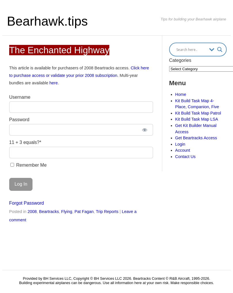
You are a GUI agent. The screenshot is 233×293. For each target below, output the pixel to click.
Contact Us (185, 156)
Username (19, 97)
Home (180, 94)
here (53, 83)
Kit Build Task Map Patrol (198, 113)
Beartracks (49, 211)
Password (19, 119)
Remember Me (28, 165)
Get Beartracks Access (196, 138)
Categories (180, 60)
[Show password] (145, 130)
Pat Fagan (84, 211)
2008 (32, 211)
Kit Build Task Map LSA (196, 119)
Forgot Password (26, 203)
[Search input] (191, 49)
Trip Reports (107, 211)
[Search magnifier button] (220, 49)
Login (180, 144)
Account (182, 150)
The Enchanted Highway (59, 50)
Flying (66, 211)
